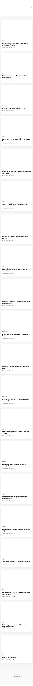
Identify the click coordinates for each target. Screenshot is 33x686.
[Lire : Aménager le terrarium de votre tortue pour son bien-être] (16, 385)
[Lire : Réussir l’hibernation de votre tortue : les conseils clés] (16, 255)
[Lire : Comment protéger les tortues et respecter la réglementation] (16, 287)
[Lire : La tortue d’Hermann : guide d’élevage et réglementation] (16, 482)
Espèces (4, 429)
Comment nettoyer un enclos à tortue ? (14, 108)
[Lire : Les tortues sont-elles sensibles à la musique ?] (16, 125)
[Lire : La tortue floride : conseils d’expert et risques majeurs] (16, 515)
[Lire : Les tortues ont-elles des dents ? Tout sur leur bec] (16, 222)
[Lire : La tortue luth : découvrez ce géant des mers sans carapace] (16, 578)
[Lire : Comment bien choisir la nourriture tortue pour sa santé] (16, 61)
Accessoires (5, 331)
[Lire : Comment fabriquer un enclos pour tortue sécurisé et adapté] (16, 190)
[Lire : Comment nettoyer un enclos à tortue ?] (16, 94)
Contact (16, 678)
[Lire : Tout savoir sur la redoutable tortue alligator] (16, 547)
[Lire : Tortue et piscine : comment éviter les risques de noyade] (16, 610)
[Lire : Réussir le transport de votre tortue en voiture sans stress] (16, 157)
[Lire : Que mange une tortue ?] (16, 643)
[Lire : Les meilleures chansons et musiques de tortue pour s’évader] (16, 29)
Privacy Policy (16, 676)
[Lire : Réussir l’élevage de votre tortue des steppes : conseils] (16, 417)
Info (3, 40)
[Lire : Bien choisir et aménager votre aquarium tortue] (16, 320)
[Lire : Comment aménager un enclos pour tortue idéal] (16, 352)
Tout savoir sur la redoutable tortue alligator (16, 561)
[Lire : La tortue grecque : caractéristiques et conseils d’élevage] (16, 450)
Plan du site (16, 674)
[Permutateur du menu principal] (31, 7)
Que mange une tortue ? (9, 657)
